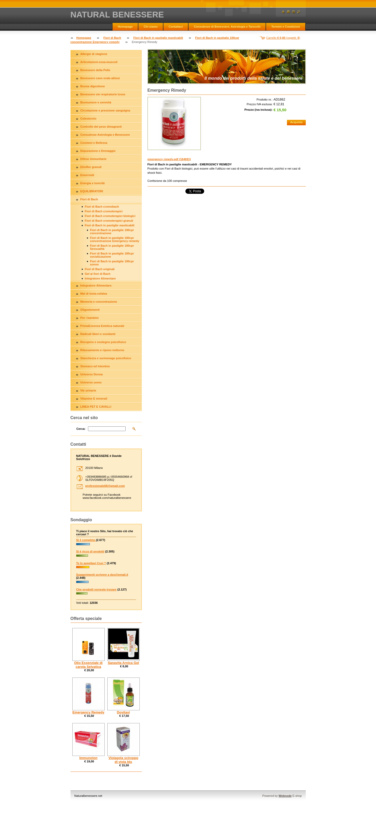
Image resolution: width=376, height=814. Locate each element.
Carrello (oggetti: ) (283, 37)
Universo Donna (91, 374)
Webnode (285, 795)
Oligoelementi (90, 309)
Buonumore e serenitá (95, 102)
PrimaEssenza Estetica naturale (102, 325)
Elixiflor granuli (91, 167)
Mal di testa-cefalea (93, 293)
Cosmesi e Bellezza (93, 142)
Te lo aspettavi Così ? (91, 563)
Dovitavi (123, 712)
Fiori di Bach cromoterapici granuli (109, 220)
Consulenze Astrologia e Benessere (105, 134)
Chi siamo (150, 26)
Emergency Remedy (88, 712)
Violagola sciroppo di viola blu (123, 760)
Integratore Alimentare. (96, 285)
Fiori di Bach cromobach (102, 206)
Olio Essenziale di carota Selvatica (88, 665)
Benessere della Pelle (95, 70)
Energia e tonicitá (92, 183)
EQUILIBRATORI (91, 191)
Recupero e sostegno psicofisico (103, 342)
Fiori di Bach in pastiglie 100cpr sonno (112, 263)
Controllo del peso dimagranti (101, 126)
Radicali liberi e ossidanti (97, 333)
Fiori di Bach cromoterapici (104, 211)
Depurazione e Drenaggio (98, 150)
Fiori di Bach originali (100, 269)
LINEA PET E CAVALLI (95, 406)
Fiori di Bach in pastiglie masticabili (158, 37)
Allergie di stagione (93, 53)
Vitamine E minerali (93, 398)
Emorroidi (87, 175)
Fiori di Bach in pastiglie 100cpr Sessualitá (112, 247)
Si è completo (86, 540)
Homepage (125, 26)
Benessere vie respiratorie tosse (102, 94)
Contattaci (176, 26)
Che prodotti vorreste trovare (96, 589)
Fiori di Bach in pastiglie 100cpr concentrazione (112, 231)
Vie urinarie (88, 390)
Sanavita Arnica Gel (123, 663)
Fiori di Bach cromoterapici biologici (110, 216)
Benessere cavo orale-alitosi (100, 78)
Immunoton (88, 758)
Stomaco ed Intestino (95, 366)
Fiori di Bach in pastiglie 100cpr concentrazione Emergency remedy (114, 239)
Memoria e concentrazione (98, 301)
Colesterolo (88, 118)
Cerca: (81, 428)
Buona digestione (92, 86)
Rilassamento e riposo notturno (102, 350)
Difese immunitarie (93, 158)
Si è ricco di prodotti (90, 551)
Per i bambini (89, 317)
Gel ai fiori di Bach (97, 273)
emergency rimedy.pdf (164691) (169, 159)
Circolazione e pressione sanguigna (105, 110)
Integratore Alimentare (100, 278)
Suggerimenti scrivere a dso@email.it (102, 574)
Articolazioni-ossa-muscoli (99, 62)
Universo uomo (91, 382)
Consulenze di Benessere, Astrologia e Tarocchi (227, 26)
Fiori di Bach (112, 37)
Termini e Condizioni (285, 26)
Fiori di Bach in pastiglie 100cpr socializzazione (112, 255)
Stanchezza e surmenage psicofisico (105, 358)
